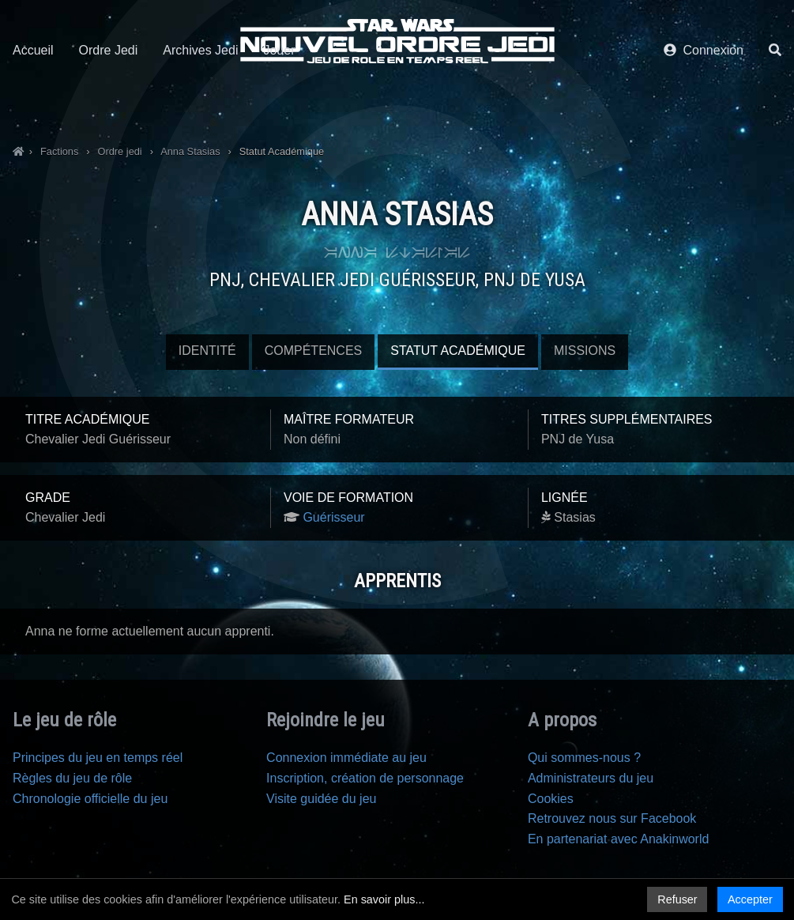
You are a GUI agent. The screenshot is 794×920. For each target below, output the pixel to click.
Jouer (279, 100)
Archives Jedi (200, 100)
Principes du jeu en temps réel (98, 757)
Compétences (314, 350)
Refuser (677, 899)
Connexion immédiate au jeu (346, 757)
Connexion (703, 100)
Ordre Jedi (108, 100)
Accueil (33, 100)
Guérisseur (333, 517)
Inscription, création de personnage (365, 778)
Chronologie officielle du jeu (90, 798)
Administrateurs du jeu (590, 778)
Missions (584, 350)
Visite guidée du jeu (321, 798)
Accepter (750, 899)
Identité (207, 350)
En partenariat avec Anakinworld (618, 839)
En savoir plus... (384, 899)
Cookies (551, 798)
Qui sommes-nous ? (584, 757)
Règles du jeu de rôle (72, 778)
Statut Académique (457, 350)
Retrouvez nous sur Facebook (612, 818)
